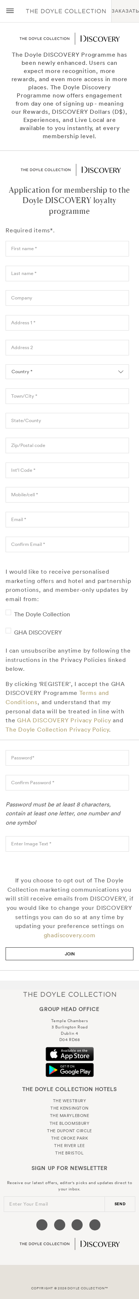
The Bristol (69, 1153)
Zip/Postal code (28, 445)
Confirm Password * (32, 782)
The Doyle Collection (42, 614)
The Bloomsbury (70, 1123)
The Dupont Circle (69, 1131)
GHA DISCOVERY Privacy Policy (64, 720)
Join (70, 954)
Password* (22, 758)
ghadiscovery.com (70, 935)
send (120, 1204)
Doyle (66, 11)
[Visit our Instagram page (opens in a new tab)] (77, 1224)
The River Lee (69, 1146)
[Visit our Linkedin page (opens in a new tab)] (94, 1224)
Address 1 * (23, 322)
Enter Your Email (28, 1204)
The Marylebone (69, 1116)
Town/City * (24, 396)
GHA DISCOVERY (38, 632)
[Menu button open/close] (10, 11)
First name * (24, 248)
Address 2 (22, 347)
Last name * (24, 273)
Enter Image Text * (31, 844)
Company (21, 298)
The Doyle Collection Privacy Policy (57, 729)
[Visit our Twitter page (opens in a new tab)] (59, 1224)
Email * (18, 519)
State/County (26, 420)
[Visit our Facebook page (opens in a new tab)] (41, 1224)
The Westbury (69, 1101)
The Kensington (69, 1108)
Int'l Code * (23, 470)
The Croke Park (69, 1138)
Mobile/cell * (24, 494)
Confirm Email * (28, 544)
